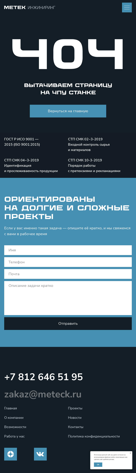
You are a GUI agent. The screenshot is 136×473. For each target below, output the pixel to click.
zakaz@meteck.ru (43, 394)
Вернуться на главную (68, 111)
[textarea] (68, 298)
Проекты (75, 408)
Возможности (15, 427)
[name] (68, 250)
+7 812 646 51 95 (43, 377)
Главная (10, 408)
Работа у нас (14, 436)
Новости (74, 417)
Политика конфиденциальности (94, 436)
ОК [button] (98, 465)
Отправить (68, 323)
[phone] (68, 262)
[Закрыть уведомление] (130, 453)
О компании (13, 417)
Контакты (75, 427)
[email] (68, 274)
